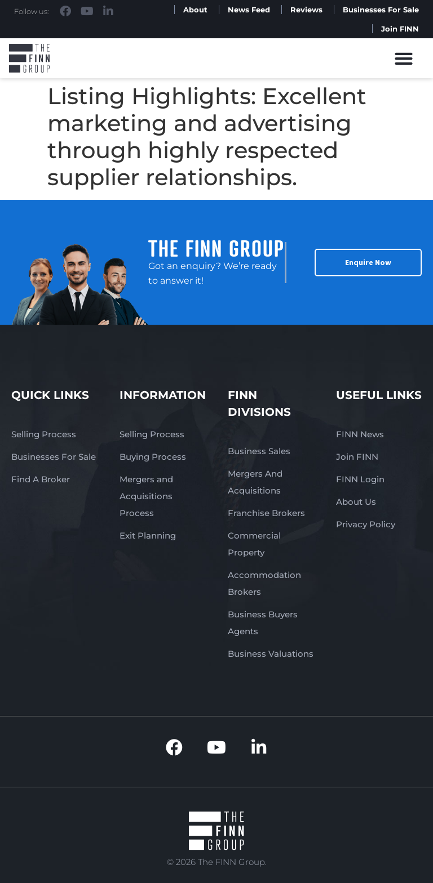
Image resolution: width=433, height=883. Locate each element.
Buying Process (153, 456)
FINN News (360, 434)
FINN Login (360, 479)
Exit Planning (148, 535)
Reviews (306, 9)
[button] (404, 58)
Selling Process (43, 434)
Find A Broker (40, 479)
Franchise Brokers (266, 513)
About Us (356, 501)
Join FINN (400, 28)
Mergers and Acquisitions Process (146, 496)
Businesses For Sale (381, 9)
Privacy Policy (365, 524)
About (195, 9)
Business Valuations (270, 653)
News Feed (249, 9)
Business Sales (259, 451)
